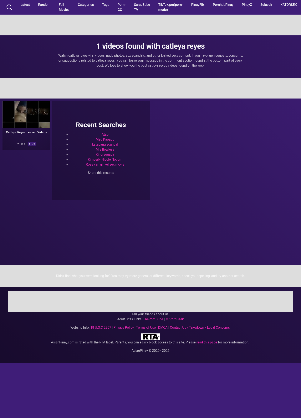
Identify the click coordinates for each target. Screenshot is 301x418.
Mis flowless (105, 149)
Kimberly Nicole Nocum (105, 159)
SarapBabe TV (142, 7)
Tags (105, 5)
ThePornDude (153, 319)
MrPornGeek (174, 319)
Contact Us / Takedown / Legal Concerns (200, 327)
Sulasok (266, 5)
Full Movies (64, 7)
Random (44, 5)
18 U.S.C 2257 (100, 327)
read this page (207, 342)
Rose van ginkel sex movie (105, 164)
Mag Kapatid (105, 139)
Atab (105, 134)
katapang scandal (105, 144)
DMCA (163, 327)
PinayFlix (198, 5)
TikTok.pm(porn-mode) (170, 7)
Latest (25, 5)
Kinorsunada (105, 154)
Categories (86, 5)
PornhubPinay (223, 5)
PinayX (247, 5)
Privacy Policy (123, 327)
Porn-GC (122, 7)
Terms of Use (146, 327)
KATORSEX (288, 5)
